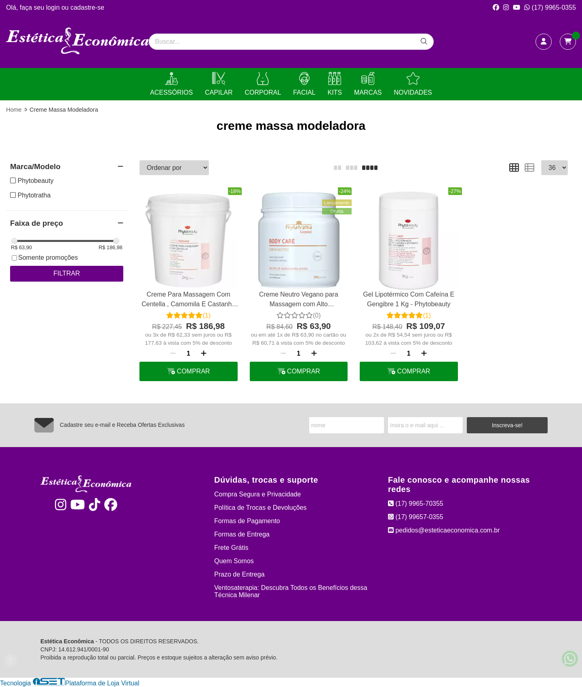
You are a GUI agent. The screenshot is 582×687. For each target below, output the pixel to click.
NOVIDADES (413, 84)
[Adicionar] (203, 354)
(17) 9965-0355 (550, 7)
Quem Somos (234, 561)
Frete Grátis (231, 547)
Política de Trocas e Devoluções (260, 507)
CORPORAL (263, 84)
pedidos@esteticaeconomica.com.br (444, 530)
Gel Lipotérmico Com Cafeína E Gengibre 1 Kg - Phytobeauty (408, 299)
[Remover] (173, 354)
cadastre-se (87, 7)
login (53, 7)
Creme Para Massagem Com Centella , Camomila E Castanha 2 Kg (188, 300)
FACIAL (304, 84)
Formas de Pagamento (247, 520)
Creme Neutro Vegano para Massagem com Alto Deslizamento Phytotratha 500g (298, 300)
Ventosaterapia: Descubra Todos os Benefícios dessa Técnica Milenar (290, 591)
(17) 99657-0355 (415, 516)
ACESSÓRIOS (171, 84)
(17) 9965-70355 (415, 503)
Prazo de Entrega (239, 574)
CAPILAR (218, 84)
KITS (334, 84)
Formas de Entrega (242, 534)
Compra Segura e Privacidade (257, 494)
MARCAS (368, 84)
